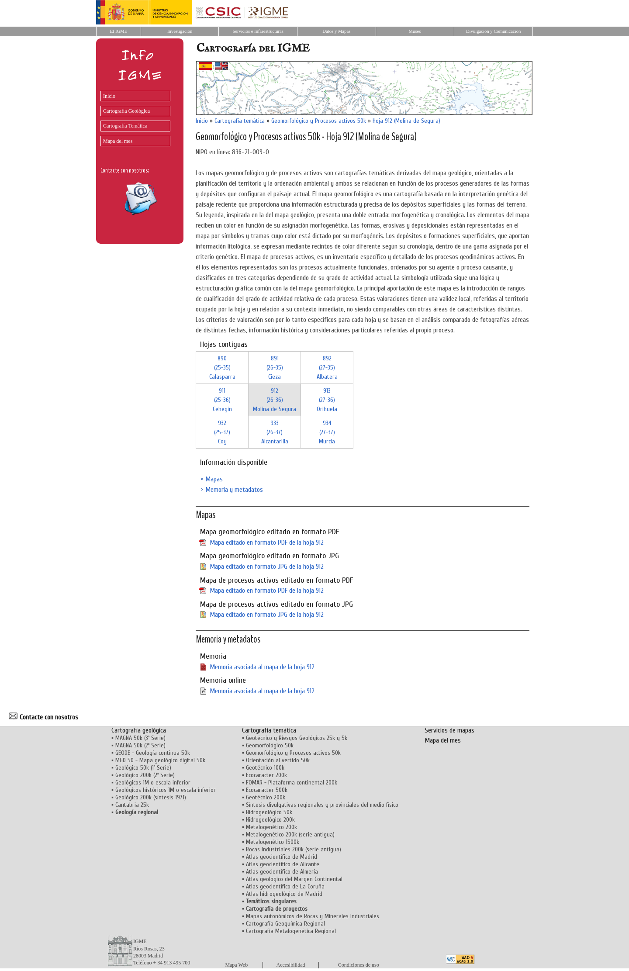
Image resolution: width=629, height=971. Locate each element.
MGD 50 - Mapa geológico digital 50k (160, 760)
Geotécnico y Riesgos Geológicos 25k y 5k (296, 738)
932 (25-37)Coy (222, 432)
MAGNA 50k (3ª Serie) (140, 738)
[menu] (133, 116)
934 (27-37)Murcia (327, 432)
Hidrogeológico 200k (270, 819)
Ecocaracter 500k (266, 790)
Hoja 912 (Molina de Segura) (406, 120)
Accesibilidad (290, 965)
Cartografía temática (239, 120)
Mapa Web (236, 965)
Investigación (179, 31)
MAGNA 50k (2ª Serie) (140, 745)
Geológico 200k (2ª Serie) (145, 775)
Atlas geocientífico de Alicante (282, 864)
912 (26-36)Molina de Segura (274, 400)
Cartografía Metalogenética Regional (291, 931)
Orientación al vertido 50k (278, 760)
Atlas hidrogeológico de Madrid (284, 894)
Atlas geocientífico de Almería (282, 871)
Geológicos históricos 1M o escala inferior (165, 790)
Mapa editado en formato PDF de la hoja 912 (267, 542)
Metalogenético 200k (271, 827)
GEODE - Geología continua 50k (152, 753)
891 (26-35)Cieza (274, 367)
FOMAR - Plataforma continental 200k (291, 782)
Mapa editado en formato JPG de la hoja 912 (267, 566)
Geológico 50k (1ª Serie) (143, 767)
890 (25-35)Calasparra (222, 367)
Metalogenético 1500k (272, 842)
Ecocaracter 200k (266, 775)
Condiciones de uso (358, 965)
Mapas (214, 479)
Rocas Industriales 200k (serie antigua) (293, 849)
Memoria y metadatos (234, 490)
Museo (414, 31)
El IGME (118, 31)
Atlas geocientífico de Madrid (281, 856)
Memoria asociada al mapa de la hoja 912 (262, 667)
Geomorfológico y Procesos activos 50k (318, 120)
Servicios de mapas (449, 730)
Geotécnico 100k (265, 767)
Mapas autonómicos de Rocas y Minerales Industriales (312, 916)
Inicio (109, 96)
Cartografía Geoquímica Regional (285, 923)
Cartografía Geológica (126, 111)
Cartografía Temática (125, 126)
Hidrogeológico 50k (269, 812)
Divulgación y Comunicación (493, 31)
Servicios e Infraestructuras (257, 31)
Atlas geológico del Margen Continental (294, 879)
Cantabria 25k (132, 805)
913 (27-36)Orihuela (327, 400)
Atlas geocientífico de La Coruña (285, 886)
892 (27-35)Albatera (327, 367)
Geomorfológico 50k (270, 745)
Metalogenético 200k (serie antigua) (290, 834)
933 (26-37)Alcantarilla (274, 432)
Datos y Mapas (336, 31)
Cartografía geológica (138, 730)
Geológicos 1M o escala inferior (152, 782)
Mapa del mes (117, 141)
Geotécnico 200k (265, 797)
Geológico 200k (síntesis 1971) (150, 797)
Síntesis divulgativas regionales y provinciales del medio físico (322, 805)
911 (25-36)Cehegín (222, 400)
